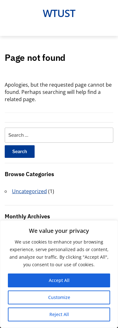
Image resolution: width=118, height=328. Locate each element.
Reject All (59, 314)
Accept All (59, 280)
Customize (59, 297)
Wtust (59, 13)
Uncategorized (29, 191)
